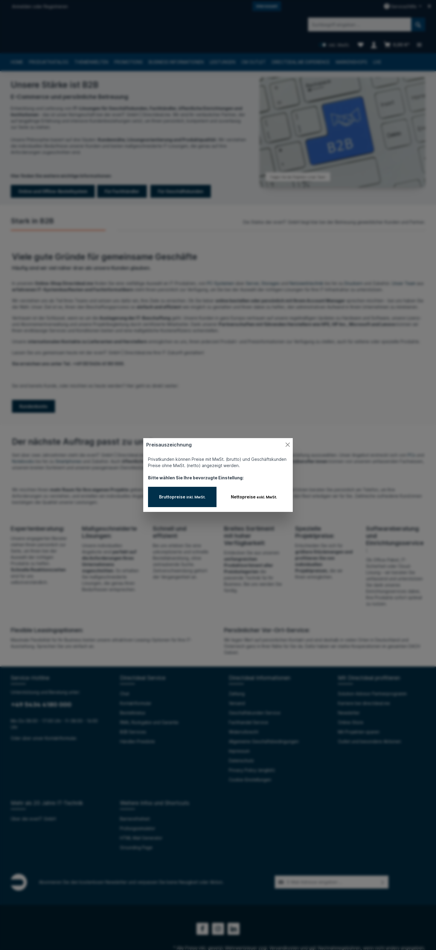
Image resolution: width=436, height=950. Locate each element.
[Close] (287, 444)
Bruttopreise (182, 496)
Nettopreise (254, 496)
